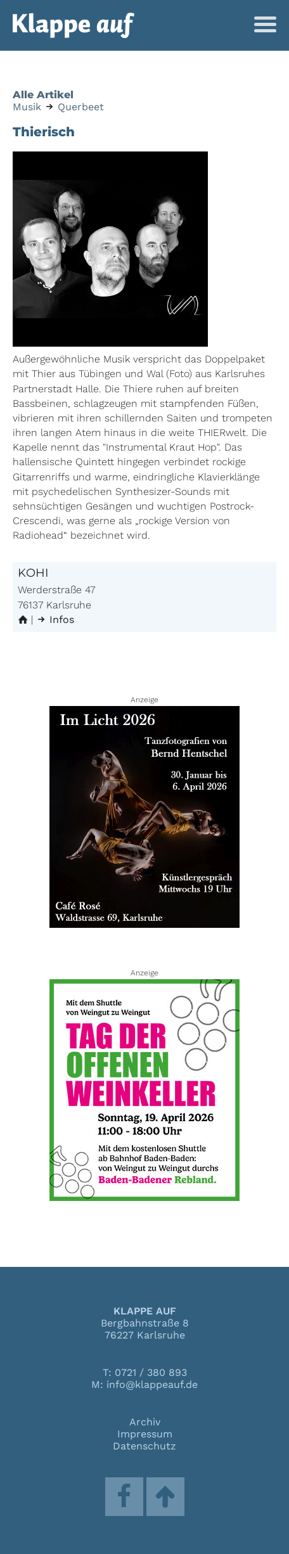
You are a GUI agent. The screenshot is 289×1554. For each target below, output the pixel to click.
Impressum (144, 1434)
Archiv (144, 1422)
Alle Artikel (43, 95)
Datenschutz (144, 1446)
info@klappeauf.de (152, 1384)
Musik (27, 107)
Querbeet (81, 107)
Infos (55, 619)
